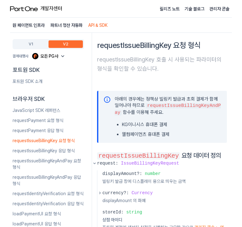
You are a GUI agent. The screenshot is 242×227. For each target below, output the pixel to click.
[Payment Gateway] (49, 56)
